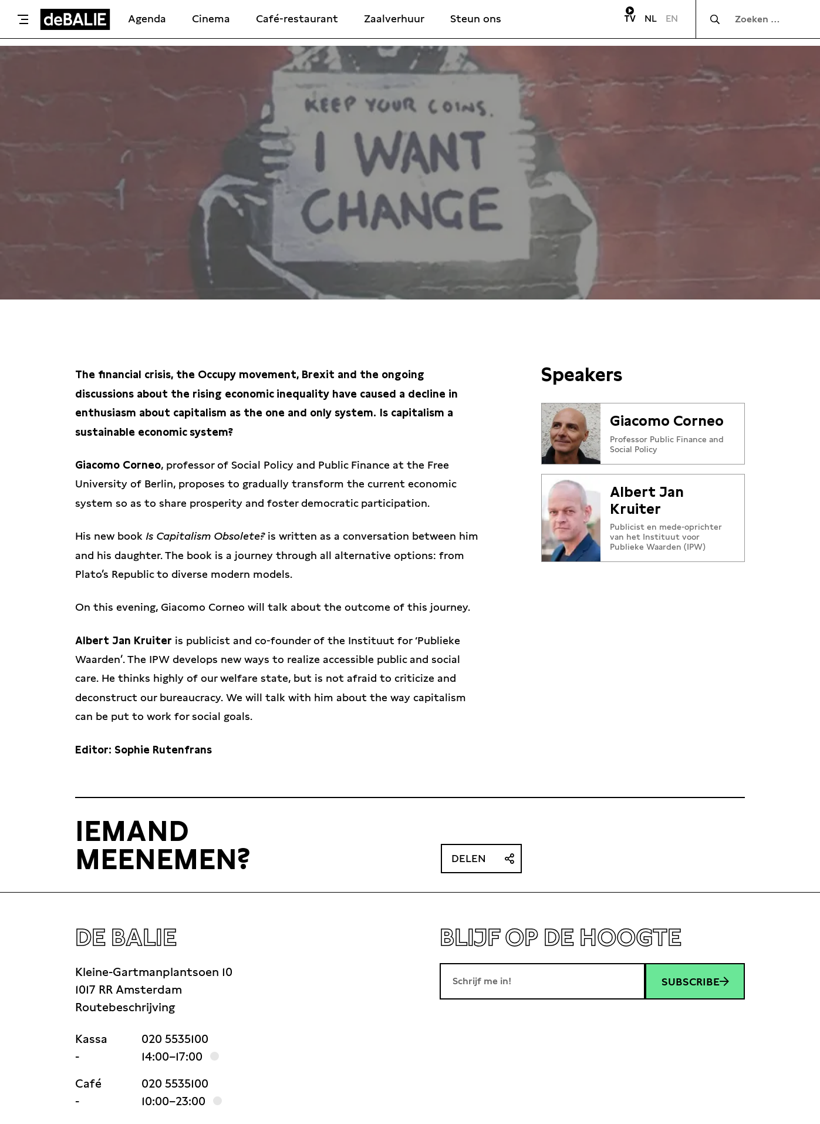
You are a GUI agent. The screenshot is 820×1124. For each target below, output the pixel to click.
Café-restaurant (297, 18)
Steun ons (475, 18)
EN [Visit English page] (672, 18)
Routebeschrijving (125, 1007)
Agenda (147, 18)
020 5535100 (174, 1039)
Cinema (211, 18)
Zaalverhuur (394, 18)
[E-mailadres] (542, 981)
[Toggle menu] (23, 19)
